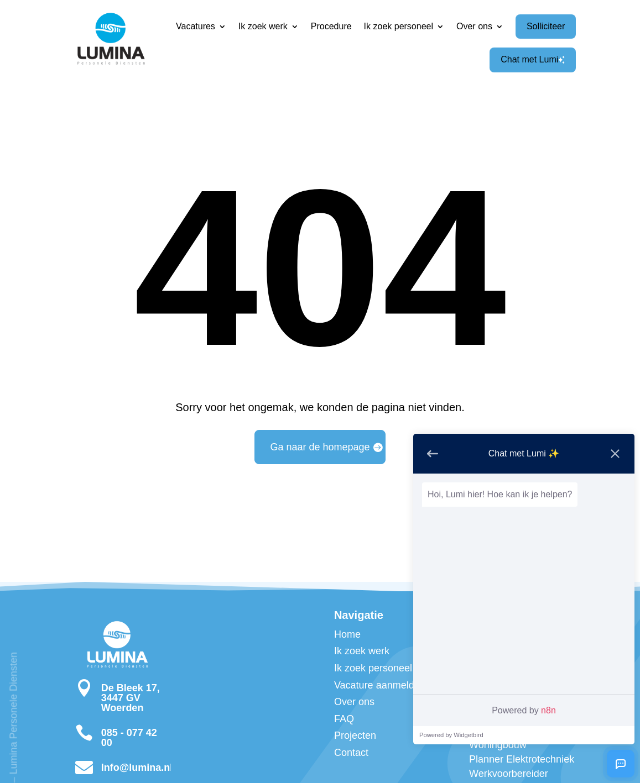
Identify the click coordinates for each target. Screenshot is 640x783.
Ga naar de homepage (320, 447)
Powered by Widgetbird (451, 735)
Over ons (474, 26)
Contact (351, 752)
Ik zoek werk (263, 26)
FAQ (344, 718)
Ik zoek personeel (398, 26)
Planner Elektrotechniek (521, 759)
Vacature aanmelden (379, 685)
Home (347, 634)
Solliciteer (546, 26)
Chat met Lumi (533, 59)
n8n (548, 710)
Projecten (355, 735)
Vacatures (195, 26)
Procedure (331, 26)
